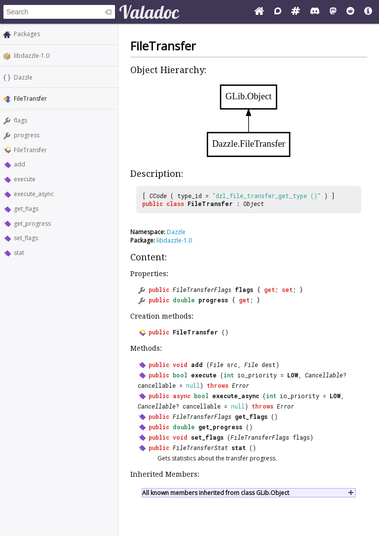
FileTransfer (30, 150)
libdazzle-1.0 (31, 55)
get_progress (32, 223)
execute (25, 179)
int (229, 375)
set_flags (26, 238)
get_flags (26, 209)
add (19, 164)
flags (20, 120)
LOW (292, 375)
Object (253, 203)
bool (180, 375)
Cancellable (324, 375)
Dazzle (23, 77)
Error (240, 385)
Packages (27, 34)
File (217, 365)
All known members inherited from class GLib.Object (215, 493)
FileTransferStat (200, 448)
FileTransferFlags (202, 289)
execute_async (34, 194)
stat (19, 252)
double (184, 300)
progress (26, 135)
